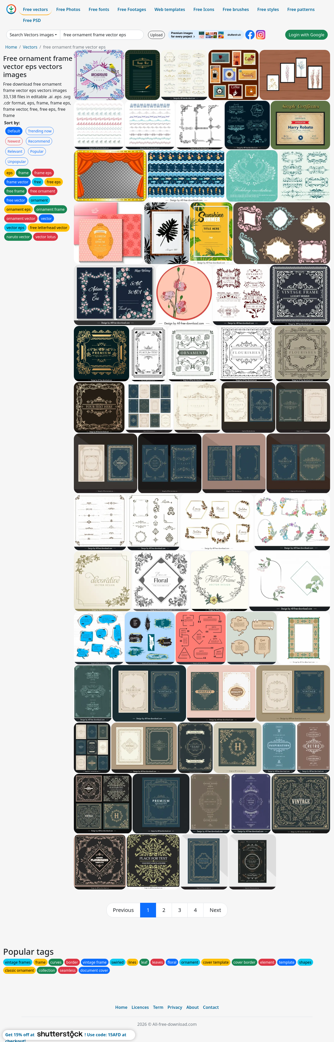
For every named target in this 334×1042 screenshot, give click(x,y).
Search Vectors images (32, 35)
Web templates (169, 9)
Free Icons (203, 9)
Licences (140, 1007)
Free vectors (35, 9)
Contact (211, 1007)
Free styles (268, 9)
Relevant (15, 151)
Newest (14, 141)
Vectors (30, 47)
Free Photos (68, 9)
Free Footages (131, 9)
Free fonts (99, 9)
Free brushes (236, 9)
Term (158, 1007)
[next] (215, 910)
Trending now (39, 130)
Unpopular (17, 161)
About (192, 1007)
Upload (156, 34)
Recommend (39, 141)
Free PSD (32, 20)
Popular (37, 151)
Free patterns (301, 9)
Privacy (175, 1007)
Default (14, 130)
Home (11, 47)
